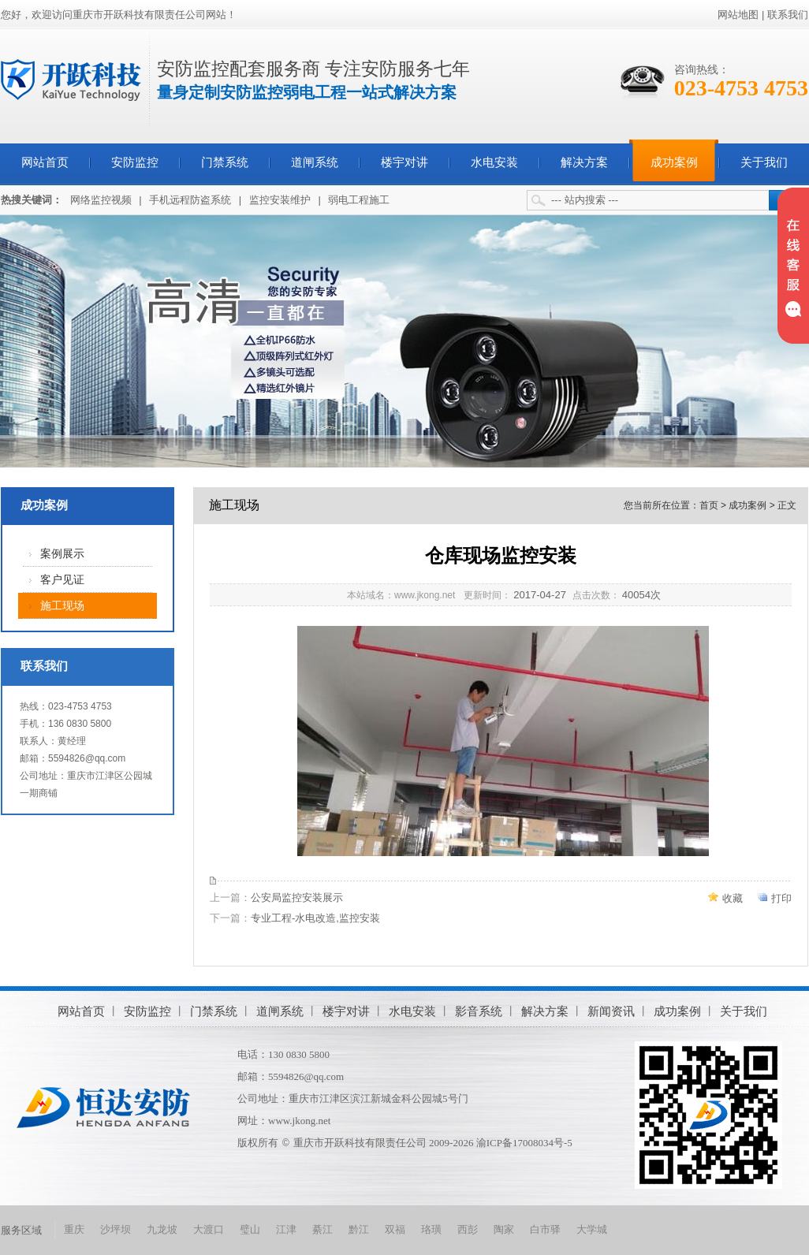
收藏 (732, 898)
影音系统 (478, 1011)
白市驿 (545, 1229)
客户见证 (62, 580)
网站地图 (738, 14)
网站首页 (45, 162)
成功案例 (674, 162)
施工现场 (62, 606)
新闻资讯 (611, 1011)
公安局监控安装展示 (297, 897)
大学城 (591, 1229)
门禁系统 (224, 162)
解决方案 (584, 162)
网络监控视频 (101, 200)
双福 (395, 1229)
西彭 (467, 1229)
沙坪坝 (115, 1229)
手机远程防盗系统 (190, 200)
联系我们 (787, 14)
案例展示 (62, 554)
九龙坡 (162, 1229)
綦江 (322, 1229)
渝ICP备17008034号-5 (524, 1143)
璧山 (250, 1229)
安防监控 (134, 162)
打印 (781, 898)
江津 (286, 1229)
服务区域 (21, 1230)
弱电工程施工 (359, 200)
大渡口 (208, 1229)
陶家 (504, 1229)
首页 (708, 505)
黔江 (359, 1229)
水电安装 (494, 162)
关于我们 (764, 162)
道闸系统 (314, 162)
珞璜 (431, 1229)
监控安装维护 (280, 200)
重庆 (74, 1229)
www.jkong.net (299, 1121)
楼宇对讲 (404, 162)
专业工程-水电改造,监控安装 (315, 918)
